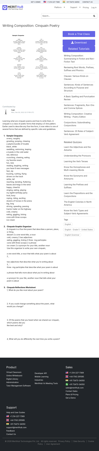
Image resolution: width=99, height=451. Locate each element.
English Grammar (72, 235)
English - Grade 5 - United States (79, 229)
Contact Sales (71, 391)
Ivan (13, 110)
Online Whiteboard (14, 375)
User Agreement (53, 444)
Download (79, 42)
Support (75, 8)
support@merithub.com (16, 427)
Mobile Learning (41, 376)
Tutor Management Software (18, 386)
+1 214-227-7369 (52, 2)
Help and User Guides (15, 412)
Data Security (79, 441)
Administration (12, 382)
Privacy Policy (64, 441)
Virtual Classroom (13, 372)
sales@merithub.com (75, 388)
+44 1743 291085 (75, 376)
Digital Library (12, 379)
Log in (94, 7)
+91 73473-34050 (71, 2)
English (68, 224)
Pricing (86, 7)
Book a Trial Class (79, 34)
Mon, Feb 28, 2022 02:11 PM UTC (22, 112)
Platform (59, 8)
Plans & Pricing (72, 394)
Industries (39, 380)
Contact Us (11, 434)
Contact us (87, 2)
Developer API (41, 373)
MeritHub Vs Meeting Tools (46, 383)
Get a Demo (35, 2)
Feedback (10, 431)
